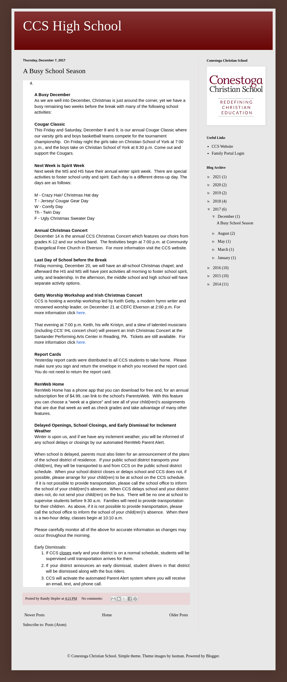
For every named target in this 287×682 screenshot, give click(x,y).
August (224, 233)
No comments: (93, 598)
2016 (217, 268)
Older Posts (178, 615)
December (226, 216)
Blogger (212, 656)
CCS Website (222, 146)
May (222, 241)
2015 (217, 276)
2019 (217, 193)
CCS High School (72, 25)
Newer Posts (34, 615)
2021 (217, 177)
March (223, 249)
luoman (178, 656)
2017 (217, 209)
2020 (217, 185)
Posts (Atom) (55, 625)
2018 (217, 201)
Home (107, 615)
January (224, 258)
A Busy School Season (54, 71)
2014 (217, 284)
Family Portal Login (228, 153)
